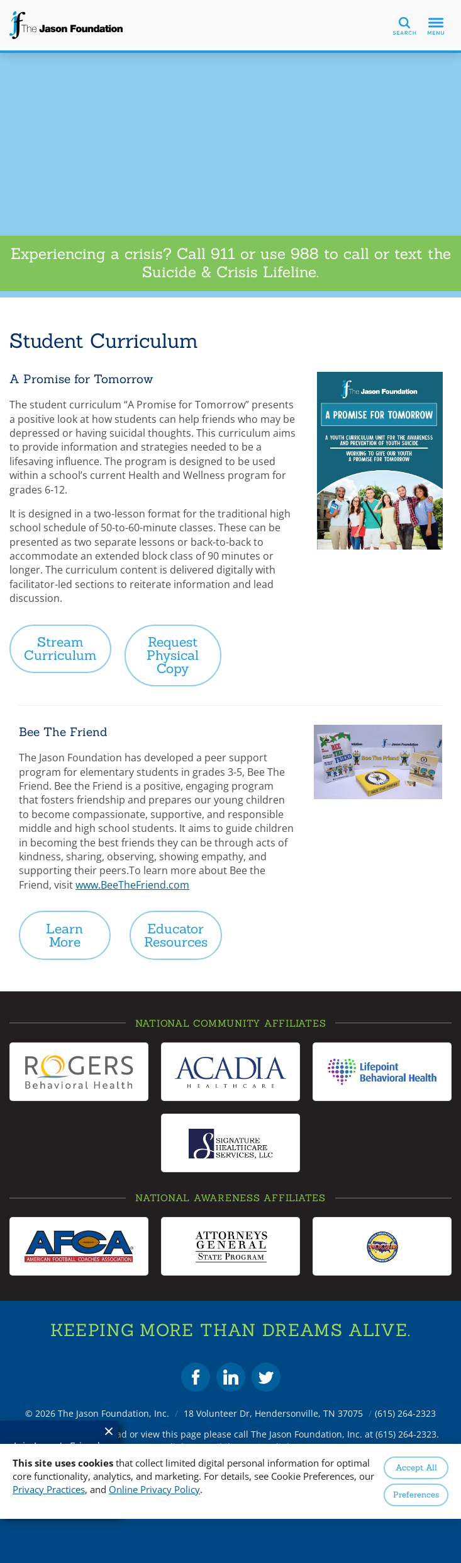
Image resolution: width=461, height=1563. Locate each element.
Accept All (416, 1467)
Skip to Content (0, 0)
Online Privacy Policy (154, 1489)
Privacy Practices (49, 1489)
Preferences (416, 1494)
